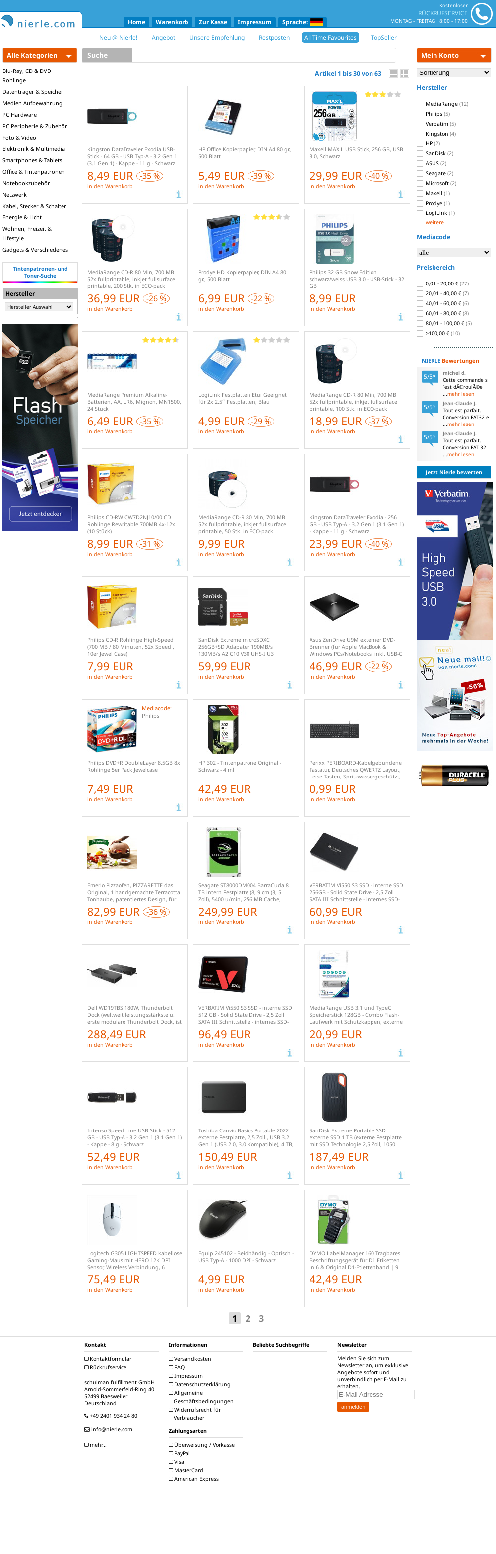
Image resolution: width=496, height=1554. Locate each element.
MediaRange (442, 103)
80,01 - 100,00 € (444, 323)
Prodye (433, 203)
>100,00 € (438, 333)
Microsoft (436, 183)
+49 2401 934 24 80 (112, 1416)
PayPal (180, 1453)
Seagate (435, 173)
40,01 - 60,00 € (443, 303)
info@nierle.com (109, 1429)
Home (136, 22)
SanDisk (435, 153)
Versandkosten (191, 1358)
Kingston (436, 133)
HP (428, 143)
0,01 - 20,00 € (443, 283)
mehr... (97, 1444)
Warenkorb (172, 22)
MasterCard (187, 1470)
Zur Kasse (213, 22)
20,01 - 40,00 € (443, 293)
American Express (195, 1478)
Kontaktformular (109, 1358)
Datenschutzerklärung (201, 1384)
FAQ (178, 1367)
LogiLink (436, 213)
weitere (435, 222)
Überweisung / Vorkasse (203, 1444)
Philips (433, 113)
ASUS (431, 163)
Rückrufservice (106, 1367)
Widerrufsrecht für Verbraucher (196, 1413)
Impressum (255, 22)
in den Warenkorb (110, 186)
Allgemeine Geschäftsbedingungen (202, 1397)
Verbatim (436, 123)
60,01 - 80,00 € (443, 313)
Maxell (433, 193)
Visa (177, 1461)
